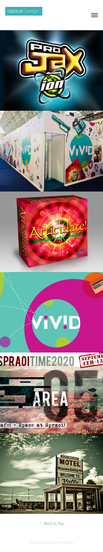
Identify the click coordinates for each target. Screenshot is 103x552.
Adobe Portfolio (61, 542)
